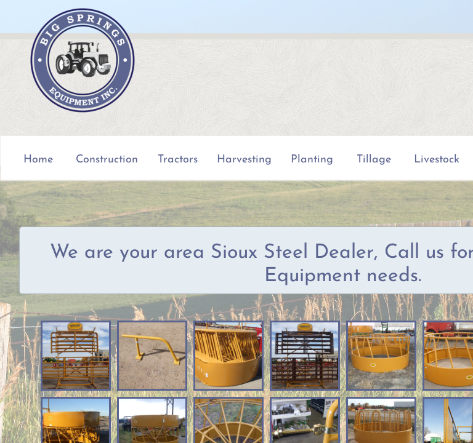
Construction (107, 160)
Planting (312, 160)
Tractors (178, 160)
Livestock (436, 160)
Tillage (374, 160)
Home (38, 160)
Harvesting (244, 160)
